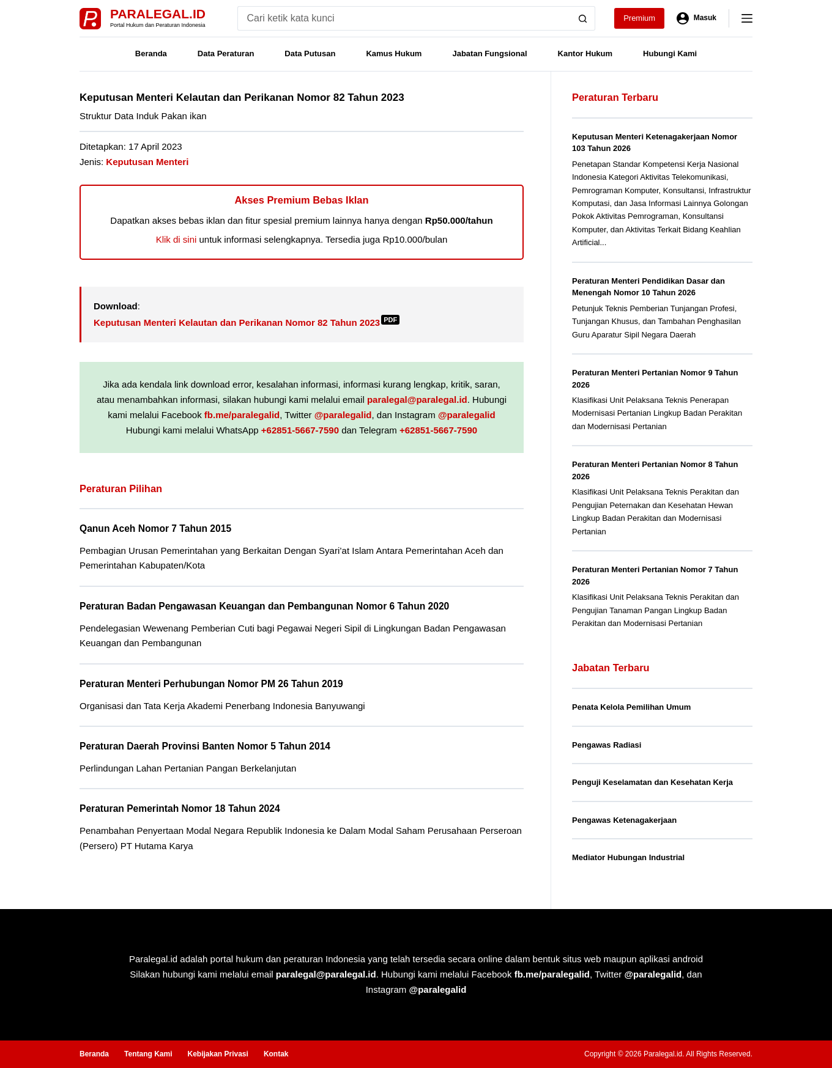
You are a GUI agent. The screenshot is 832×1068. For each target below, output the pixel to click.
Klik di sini (176, 239)
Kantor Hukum (585, 53)
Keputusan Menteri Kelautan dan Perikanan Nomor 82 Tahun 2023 (246, 322)
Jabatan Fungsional (489, 53)
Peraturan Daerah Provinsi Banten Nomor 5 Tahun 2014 (205, 746)
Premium (639, 18)
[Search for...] (404, 18)
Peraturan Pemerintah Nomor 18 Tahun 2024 (180, 808)
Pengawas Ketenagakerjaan (624, 820)
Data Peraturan (226, 53)
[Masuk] (696, 18)
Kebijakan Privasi (217, 1054)
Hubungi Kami (670, 53)
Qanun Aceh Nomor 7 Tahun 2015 (155, 528)
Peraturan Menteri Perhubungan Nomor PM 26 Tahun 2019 (211, 684)
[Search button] (583, 18)
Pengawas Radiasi (606, 744)
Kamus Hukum (394, 53)
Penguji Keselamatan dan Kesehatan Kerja (652, 782)
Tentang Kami (148, 1054)
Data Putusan (309, 53)
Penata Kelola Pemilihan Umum (631, 707)
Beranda (151, 53)
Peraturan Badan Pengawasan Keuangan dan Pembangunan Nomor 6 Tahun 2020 (264, 606)
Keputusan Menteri (147, 162)
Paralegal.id (158, 14)
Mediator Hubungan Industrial (628, 857)
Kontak (276, 1054)
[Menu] (746, 18)
